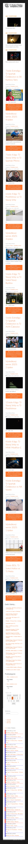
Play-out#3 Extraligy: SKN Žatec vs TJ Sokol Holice (14, 644)
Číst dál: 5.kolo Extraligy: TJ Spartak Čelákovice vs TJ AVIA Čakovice (14, 354)
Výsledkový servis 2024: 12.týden (13, 669)
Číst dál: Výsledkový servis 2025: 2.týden (14, 396)
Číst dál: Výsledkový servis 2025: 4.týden (14, 148)
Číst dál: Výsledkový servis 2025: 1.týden (14, 559)
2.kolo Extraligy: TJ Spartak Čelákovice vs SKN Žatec (12, 614)
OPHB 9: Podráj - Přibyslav (13, 821)
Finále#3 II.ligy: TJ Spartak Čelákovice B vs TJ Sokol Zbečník (14, 641)
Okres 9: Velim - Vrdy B (12, 825)
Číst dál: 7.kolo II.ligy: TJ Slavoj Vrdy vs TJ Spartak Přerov (14, 187)
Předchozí (15, 695)
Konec (13, 703)
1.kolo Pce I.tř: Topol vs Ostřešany (13, 611)
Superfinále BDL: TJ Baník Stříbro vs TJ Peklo (14, 637)
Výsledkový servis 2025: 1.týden (11, 527)
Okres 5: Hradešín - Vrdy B (12, 768)
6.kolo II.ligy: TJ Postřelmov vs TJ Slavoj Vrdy (14, 196)
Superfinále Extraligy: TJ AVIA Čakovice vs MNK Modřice (12, 630)
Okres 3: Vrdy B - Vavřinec (12, 750)
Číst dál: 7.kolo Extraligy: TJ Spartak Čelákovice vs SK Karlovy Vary (14, 107)
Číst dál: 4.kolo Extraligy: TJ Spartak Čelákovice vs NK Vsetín (14, 517)
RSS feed (9, 722)
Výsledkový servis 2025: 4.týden (11, 116)
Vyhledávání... (8, 711)
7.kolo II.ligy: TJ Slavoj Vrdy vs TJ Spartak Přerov (13, 157)
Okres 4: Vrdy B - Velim (12, 758)
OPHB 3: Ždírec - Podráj (12, 746)
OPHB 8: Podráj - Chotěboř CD (13, 809)
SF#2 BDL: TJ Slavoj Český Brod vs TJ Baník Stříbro (13, 657)
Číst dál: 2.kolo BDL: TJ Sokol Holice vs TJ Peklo (14, 598)
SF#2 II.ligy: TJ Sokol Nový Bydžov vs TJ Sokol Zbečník (13, 661)
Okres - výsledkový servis (15, 245)
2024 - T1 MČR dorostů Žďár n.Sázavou (12, 626)
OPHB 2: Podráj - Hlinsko (12, 732)
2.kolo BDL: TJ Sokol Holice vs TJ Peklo (13, 568)
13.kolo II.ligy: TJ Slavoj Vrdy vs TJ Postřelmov (13, 405)
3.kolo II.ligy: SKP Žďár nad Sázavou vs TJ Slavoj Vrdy (14, 608)
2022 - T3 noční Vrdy (11, 50)
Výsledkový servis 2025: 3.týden (11, 236)
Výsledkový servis (14, 86)
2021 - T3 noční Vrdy (11, 33)
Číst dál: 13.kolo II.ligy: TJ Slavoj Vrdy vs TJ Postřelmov (14, 435)
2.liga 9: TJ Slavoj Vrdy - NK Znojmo (15, 813)
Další (17, 700)
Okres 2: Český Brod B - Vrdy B (14, 736)
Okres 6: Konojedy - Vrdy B (13, 786)
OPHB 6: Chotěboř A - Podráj (13, 782)
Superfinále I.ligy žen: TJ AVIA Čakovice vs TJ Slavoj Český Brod (13, 633)
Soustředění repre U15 (10, 623)
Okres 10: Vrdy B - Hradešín (13, 835)
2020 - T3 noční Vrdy (11, 16)
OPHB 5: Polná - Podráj (12, 778)
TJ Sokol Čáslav (15, 4)
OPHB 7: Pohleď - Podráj (12, 796)
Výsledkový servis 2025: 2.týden (11, 364)
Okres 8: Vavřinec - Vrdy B (12, 817)
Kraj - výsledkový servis (12, 684)
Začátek (9, 695)
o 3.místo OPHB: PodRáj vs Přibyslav (14, 667)
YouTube (9, 721)
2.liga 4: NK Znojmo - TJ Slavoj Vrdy (15, 754)
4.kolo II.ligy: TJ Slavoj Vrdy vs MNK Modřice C (13, 444)
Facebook (9, 719)
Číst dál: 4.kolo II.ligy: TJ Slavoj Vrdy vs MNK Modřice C (14, 474)
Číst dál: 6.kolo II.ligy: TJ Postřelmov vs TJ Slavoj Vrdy (14, 226)
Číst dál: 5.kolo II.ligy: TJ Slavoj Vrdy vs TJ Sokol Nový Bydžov (14, 310)
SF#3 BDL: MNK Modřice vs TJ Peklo (14, 650)
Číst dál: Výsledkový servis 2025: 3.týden (14, 267)
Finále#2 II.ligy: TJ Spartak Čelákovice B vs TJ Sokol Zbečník (14, 648)
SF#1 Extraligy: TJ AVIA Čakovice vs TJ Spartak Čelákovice (14, 664)
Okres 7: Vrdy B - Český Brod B (14, 799)
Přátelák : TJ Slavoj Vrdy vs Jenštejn (13, 621)
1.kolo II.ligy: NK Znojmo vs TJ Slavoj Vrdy (12, 618)
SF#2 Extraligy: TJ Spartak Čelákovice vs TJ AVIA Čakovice (14, 654)
